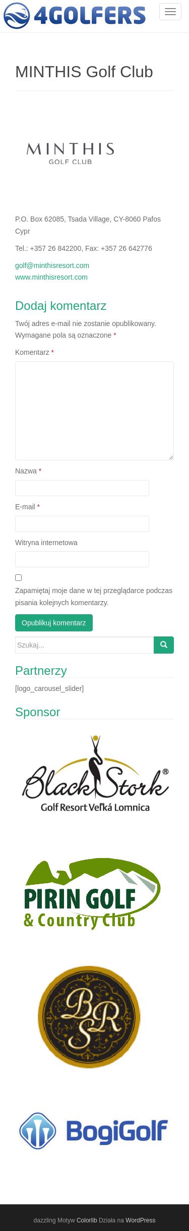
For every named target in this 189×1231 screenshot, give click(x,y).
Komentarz (34, 352)
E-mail (27, 507)
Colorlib (87, 1220)
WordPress (140, 1220)
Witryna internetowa (46, 543)
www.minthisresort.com (51, 277)
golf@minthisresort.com (52, 265)
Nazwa (28, 471)
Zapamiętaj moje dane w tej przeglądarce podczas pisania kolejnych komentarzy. (93, 596)
